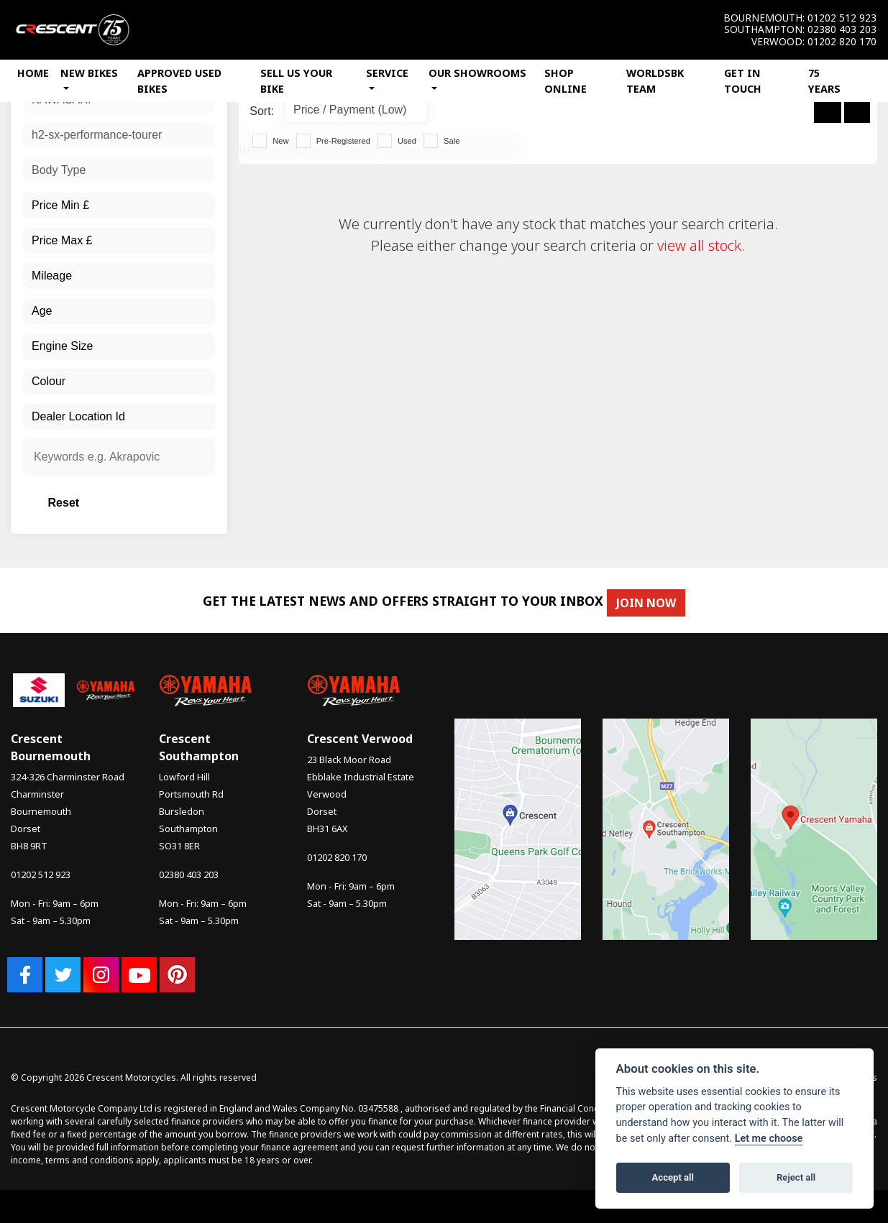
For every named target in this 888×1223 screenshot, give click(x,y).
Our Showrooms (477, 73)
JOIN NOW (655, 603)
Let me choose (769, 1138)
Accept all (673, 1177)
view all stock (699, 245)
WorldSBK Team (655, 81)
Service (387, 73)
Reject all (796, 1177)
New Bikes (89, 73)
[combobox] (119, 135)
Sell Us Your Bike (296, 81)
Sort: (262, 111)
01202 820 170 (841, 41)
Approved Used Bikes (179, 81)
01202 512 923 (841, 18)
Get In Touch (742, 81)
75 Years (824, 81)
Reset (149, 503)
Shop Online (565, 81)
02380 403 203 (841, 29)
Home (33, 73)
